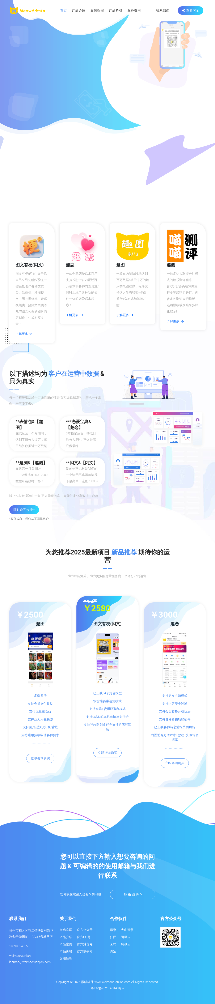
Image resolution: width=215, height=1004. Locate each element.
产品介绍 (78, 10)
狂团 (113, 937)
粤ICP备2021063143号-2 (107, 988)
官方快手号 (85, 951)
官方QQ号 (83, 937)
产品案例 (66, 944)
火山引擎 (127, 930)
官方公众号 (85, 930)
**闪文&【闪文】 (82, 462)
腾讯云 (125, 944)
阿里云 (125, 937)
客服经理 (66, 958)
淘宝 (113, 951)
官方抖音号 (85, 944)
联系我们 (162, 10)
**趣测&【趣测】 (31, 462)
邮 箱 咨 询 (132, 894)
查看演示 (190, 10)
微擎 (113, 930)
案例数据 (97, 10)
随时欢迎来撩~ (24, 510)
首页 (63, 10)
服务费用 (134, 10)
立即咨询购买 (40, 758)
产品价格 (115, 10)
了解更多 (24, 334)
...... (123, 951)
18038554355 (18, 946)
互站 (113, 944)
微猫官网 (66, 930)
